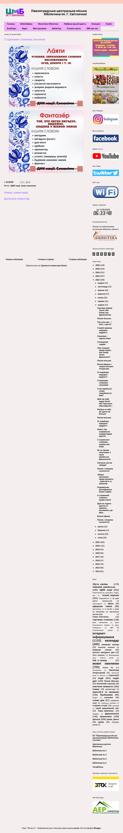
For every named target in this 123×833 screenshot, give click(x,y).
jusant (76, 828)
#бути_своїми (100, 584)
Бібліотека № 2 (99, 751)
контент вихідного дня (104, 652)
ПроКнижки (106, 695)
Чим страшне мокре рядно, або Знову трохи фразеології (104, 352)
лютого (101, 534)
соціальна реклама (108, 703)
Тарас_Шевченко (106, 711)
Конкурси (96, 24)
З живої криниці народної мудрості (104, 330)
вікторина (100, 612)
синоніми (108, 697)
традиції (96, 714)
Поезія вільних (104, 319)
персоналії (114, 675)
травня (101, 305)
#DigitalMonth (104, 598)
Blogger (97, 828)
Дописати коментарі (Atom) (54, 266)
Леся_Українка (99, 655)
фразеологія (112, 713)
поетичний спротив (106, 684)
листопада (103, 287)
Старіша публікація (78, 259)
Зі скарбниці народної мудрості (103, 374)
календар (112, 640)
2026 (97, 265)
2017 (97, 557)
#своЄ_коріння (110, 595)
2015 (97, 564)
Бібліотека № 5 (99, 763)
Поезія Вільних (111, 681)
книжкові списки (102, 650)
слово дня (98, 700)
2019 (97, 549)
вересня (102, 294)
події (100, 678)
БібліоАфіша (26, 24)
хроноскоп (106, 716)
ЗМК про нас (92, 29)
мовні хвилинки (28, 186)
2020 (97, 546)
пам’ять (102, 675)
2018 (97, 553)
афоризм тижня (102, 606)
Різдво (95, 697)
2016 (97, 560)
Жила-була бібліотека (48, 24)
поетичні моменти (103, 686)
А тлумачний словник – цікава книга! (104, 497)
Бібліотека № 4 (99, 759)
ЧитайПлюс (98, 767)
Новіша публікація (14, 259)
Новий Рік (108, 668)
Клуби (109, 24)
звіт (111, 628)
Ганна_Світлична (100, 617)
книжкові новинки (106, 647)
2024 (97, 272)
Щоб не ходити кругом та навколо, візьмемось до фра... (105, 508)
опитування (97, 670)
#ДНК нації (15, 186)
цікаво (101, 722)
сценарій (115, 706)
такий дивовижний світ (107, 708)
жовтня (101, 290)
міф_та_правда (100, 660)
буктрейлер (97, 609)
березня (102, 530)
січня (100, 538)
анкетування (97, 604)
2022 (97, 280)
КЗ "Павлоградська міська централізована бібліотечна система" (105, 738)
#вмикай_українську (104, 587)
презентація (110, 689)
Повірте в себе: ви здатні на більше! (104, 411)
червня (101, 301)
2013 (97, 571)
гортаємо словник (103, 619)
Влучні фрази (103, 516)
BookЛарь (11, 29)
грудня (101, 283)
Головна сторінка (46, 259)
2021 (97, 542)
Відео (24, 29)
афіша (111, 604)
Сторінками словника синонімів (102, 383)
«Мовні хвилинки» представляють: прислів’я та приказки (105, 479)
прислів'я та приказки (106, 692)
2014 (97, 568)
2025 (97, 269)
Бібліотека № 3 (99, 755)
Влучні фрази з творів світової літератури (105, 366)
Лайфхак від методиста (75, 24)
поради (96, 689)
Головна (11, 24)
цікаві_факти (113, 719)
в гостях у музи (112, 609)
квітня (101, 527)
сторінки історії (100, 706)
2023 (97, 276)
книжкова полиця (110, 645)
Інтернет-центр (74, 29)
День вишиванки (100, 622)
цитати (96, 719)
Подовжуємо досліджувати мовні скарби (104, 489)
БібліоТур (56, 29)
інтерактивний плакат (103, 630)
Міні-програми (39, 29)
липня (101, 298)
